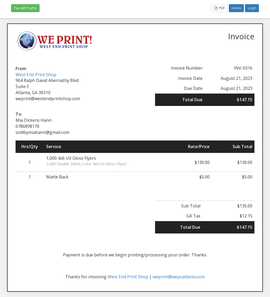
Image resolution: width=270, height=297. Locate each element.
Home (236, 8)
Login (252, 8)
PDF (220, 8)
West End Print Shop (36, 74)
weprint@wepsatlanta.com (179, 277)
